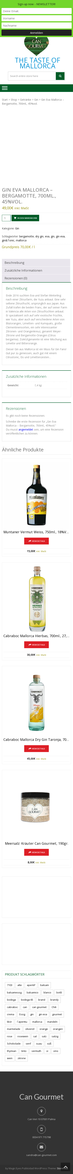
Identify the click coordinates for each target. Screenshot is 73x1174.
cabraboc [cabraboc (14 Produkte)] (12, 1007)
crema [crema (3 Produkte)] (10, 1014)
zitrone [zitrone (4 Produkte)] (22, 1058)
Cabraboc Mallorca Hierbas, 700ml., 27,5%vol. (36, 636)
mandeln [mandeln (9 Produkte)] (52, 1021)
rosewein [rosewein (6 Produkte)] (22, 1036)
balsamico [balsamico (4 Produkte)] (32, 992)
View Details (38, 541)
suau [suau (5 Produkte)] (39, 1043)
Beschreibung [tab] (14, 263)
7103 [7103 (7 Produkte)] (9, 985)
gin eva (60, 236)
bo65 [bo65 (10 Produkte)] (59, 992)
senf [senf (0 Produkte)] (28, 1043)
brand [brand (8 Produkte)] (41, 999)
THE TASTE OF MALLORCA (37, 63)
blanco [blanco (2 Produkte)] (47, 992)
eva (47, 236)
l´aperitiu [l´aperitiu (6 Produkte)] (22, 1021)
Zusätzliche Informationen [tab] (23, 270)
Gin (36, 99)
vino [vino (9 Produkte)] (55, 1051)
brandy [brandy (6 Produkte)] (54, 999)
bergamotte (26, 236)
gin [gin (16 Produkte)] (32, 1014)
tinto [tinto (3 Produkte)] (23, 1051)
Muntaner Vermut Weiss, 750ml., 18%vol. (36, 532)
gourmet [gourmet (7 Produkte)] (57, 1014)
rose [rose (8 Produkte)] (9, 1036)
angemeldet (26, 429)
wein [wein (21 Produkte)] (9, 1058)
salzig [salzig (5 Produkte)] (55, 1036)
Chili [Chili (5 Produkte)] (54, 1007)
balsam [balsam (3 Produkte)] (44, 985)
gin (52, 236)
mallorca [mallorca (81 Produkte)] (37, 1021)
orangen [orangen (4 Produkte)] (58, 1029)
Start (5, 99)
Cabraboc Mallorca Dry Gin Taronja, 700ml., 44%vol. (36, 740)
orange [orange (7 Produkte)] (44, 1029)
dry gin (39, 236)
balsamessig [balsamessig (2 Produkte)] (14, 992)
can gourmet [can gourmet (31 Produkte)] (39, 1007)
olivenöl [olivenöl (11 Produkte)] (29, 1029)
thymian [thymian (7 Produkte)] (11, 1051)
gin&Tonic (8, 240)
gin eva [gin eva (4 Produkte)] (43, 1014)
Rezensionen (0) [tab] (16, 278)
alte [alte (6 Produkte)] (19, 985)
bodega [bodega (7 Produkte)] (11, 999)
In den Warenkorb (27, 218)
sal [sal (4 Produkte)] (35, 1036)
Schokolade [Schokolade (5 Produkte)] (14, 1043)
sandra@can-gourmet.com (41, 1155)
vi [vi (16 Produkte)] (47, 1051)
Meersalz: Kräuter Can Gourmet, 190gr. (36, 843)
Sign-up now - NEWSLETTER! (36, 4)
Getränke (25, 99)
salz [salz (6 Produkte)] (44, 1036)
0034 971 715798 (41, 1137)
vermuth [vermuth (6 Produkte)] (36, 1051)
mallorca (21, 240)
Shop (14, 99)
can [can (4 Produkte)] (25, 1007)
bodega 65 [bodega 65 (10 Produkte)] (27, 999)
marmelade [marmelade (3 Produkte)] (13, 1029)
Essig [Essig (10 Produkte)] (22, 1014)
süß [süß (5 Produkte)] (49, 1043)
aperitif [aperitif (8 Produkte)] (31, 985)
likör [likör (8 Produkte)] (9, 1021)
